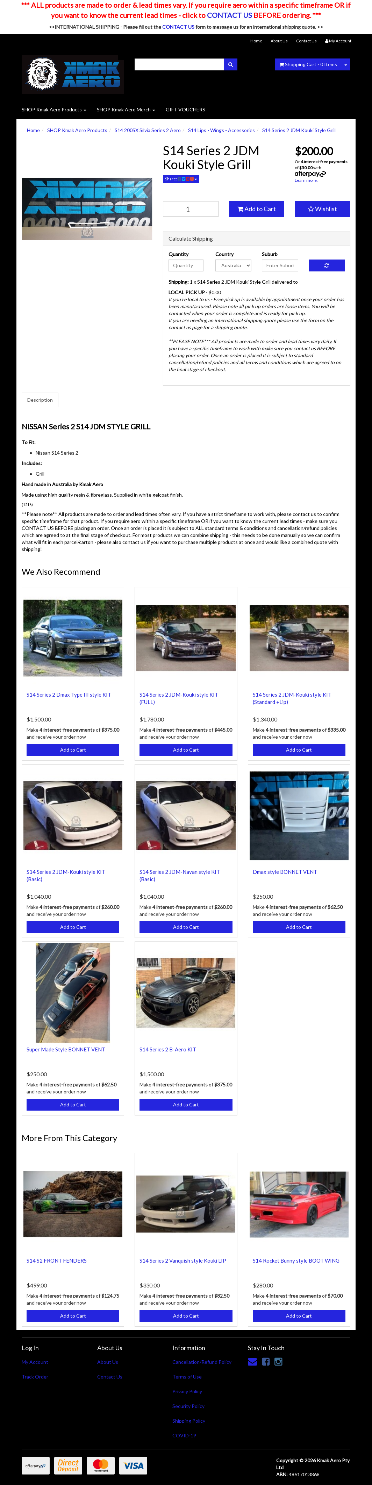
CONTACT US (229, 15)
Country (224, 254)
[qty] (191, 209)
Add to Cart (256, 209)
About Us (279, 40)
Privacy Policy (187, 1391)
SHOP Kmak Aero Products (54, 109)
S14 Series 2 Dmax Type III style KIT (69, 694)
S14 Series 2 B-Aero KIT (168, 1049)
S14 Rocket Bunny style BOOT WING (296, 1260)
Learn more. (306, 180)
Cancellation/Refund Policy (201, 1362)
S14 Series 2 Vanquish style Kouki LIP (183, 1260)
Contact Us (306, 40)
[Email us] (252, 1361)
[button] (322, 209)
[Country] (233, 265)
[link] (266, 1361)
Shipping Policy (188, 1421)
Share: (181, 178)
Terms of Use (187, 1377)
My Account (35, 1362)
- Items (308, 64)
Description (40, 400)
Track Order (35, 1377)
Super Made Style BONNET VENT (66, 1049)
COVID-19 (184, 1435)
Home (256, 40)
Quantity (178, 254)
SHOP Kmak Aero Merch (126, 109)
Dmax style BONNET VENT (285, 872)
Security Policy (188, 1406)
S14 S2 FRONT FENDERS (57, 1260)
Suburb (270, 254)
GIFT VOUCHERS (185, 109)
